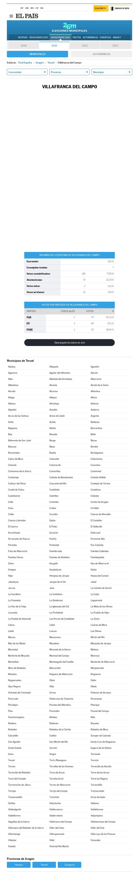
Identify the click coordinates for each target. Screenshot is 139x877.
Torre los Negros (99, 778)
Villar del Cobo (56, 828)
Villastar (12, 840)
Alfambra (95, 391)
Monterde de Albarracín (103, 662)
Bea (10, 434)
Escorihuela (14, 532)
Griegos (12, 569)
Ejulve (52, 520)
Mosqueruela (97, 668)
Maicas (11, 637)
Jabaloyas (13, 582)
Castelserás (14, 495)
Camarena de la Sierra (19, 471)
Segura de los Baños (101, 748)
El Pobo (53, 526)
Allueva (12, 403)
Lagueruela (96, 600)
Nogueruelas (14, 680)
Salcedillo (13, 735)
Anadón (53, 409)
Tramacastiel (97, 791)
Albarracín (96, 379)
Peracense (96, 698)
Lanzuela (12, 612)
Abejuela (53, 366)
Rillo (93, 717)
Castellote (54, 489)
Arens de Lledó (57, 416)
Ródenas (53, 723)
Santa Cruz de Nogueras (103, 741)
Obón (52, 680)
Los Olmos (96, 631)
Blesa (52, 446)
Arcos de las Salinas (18, 416)
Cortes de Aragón (99, 502)
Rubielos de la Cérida (60, 729)
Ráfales (53, 717)
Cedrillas (53, 495)
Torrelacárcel (56, 778)
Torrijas (12, 791)
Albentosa (13, 385)
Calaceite (54, 459)
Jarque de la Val (57, 582)
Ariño (11, 422)
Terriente (95, 754)
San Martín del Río (58, 741)
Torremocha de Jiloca (19, 784)
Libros (11, 625)
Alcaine (53, 385)
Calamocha (96, 459)
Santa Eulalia (14, 748)
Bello (93, 434)
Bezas (94, 440)
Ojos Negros (14, 686)
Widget (117, 37)
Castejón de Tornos (100, 483)
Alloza (94, 397)
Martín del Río (98, 637)
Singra (52, 754)
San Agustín (14, 741)
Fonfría (52, 539)
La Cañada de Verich (101, 588)
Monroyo (95, 655)
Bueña (52, 452)
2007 (115, 45)
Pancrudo (13, 698)
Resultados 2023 (39, 37)
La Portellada (56, 612)
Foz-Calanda (97, 545)
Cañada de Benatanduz (61, 477)
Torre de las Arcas (100, 772)
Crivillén (95, 508)
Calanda (12, 465)
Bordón (94, 446)
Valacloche (55, 803)
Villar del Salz (97, 828)
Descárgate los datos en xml (69, 342)
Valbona (95, 803)
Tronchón (54, 797)
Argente (95, 416)
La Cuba (95, 594)
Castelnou (96, 489)
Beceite (53, 434)
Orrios (52, 692)
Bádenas (95, 422)
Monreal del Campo (59, 655)
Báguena (12, 428)
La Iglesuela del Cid (59, 606)
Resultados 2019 (60, 37)
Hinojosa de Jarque (59, 575)
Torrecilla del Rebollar (19, 772)
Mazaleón (54, 643)
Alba (10, 379)
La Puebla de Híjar (100, 612)
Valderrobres (56, 815)
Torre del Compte (17, 778)
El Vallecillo (96, 526)
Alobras (94, 403)
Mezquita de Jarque (101, 643)
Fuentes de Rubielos (59, 557)
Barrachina (96, 428)
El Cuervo (13, 526)
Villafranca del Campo (60, 821)
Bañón (52, 428)
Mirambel (13, 649)
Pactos (77, 37)
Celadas (95, 495)
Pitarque (95, 705)
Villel (51, 840)
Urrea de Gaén (98, 797)
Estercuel (95, 532)
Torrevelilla (96, 784)
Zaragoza (69, 864)
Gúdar (94, 569)
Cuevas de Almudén (101, 514)
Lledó (11, 631)
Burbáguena (97, 452)
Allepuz (53, 397)
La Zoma (95, 618)
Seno (10, 754)
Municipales (37, 54)
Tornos (11, 766)
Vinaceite (95, 840)
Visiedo (12, 846)
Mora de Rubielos (17, 668)
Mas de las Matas (17, 643)
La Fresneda (14, 600)
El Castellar (96, 520)
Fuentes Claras (15, 557)
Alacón (94, 372)
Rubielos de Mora (99, 729)
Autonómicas (101, 54)
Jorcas (11, 588)
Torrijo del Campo (58, 791)
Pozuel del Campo (100, 711)
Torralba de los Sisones (61, 766)
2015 (54, 45)
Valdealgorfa (14, 809)
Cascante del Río (57, 483)
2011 (85, 45)
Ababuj (11, 366)
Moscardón (55, 668)
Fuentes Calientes (100, 551)
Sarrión (53, 748)
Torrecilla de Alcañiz (101, 766)
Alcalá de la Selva (100, 385)
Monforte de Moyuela (19, 655)
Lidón (52, 625)
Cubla (11, 514)
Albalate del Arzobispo (60, 379)
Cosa (10, 508)
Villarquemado (56, 834)
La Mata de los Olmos (101, 606)
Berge (52, 440)
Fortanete (54, 545)
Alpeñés (12, 409)
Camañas (95, 465)
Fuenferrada (55, 551)
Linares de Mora (99, 625)
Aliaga (11, 397)
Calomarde (55, 465)
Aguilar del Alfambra (59, 372)
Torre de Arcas (57, 772)
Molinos (94, 649)
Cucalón (53, 514)
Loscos (53, 631)
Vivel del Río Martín (59, 846)
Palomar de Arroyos (101, 692)
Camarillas (54, 471)
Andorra (95, 409)
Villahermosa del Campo (103, 821)
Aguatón (95, 366)
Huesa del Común (100, 575)
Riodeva (12, 723)
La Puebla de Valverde (19, 618)
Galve (11, 563)
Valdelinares (97, 809)
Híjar (10, 575)
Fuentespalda (97, 557)
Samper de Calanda (101, 735)
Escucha (53, 532)
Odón (93, 680)
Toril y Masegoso (57, 760)
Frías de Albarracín (17, 551)
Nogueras (96, 674)
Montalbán (13, 662)
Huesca (19, 864)
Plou (10, 711)
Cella (10, 502)
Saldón (52, 735)
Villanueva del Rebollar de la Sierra (26, 828)
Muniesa (12, 674)
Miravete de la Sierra (60, 649)
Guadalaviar (55, 569)
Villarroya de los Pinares (103, 834)
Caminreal (96, 471)
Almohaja (54, 403)
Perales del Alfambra (60, 705)
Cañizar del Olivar (17, 483)
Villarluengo (14, 834)
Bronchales (14, 452)
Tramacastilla (15, 797)
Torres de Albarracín (59, 784)
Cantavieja (13, 477)
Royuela (95, 723)
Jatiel (93, 582)
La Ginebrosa (56, 600)
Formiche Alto (98, 539)
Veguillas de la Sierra (19, 821)
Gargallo (53, 563)
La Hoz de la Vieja (17, 606)
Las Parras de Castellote (61, 618)
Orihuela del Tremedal (19, 692)
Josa (51, 588)
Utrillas (11, 803)
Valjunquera (97, 815)
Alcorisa (53, 391)
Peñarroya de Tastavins (61, 698)
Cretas (52, 508)
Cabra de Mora (15, 459)
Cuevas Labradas (17, 520)
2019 (24, 45)
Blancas (12, 446)
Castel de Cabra (16, 489)
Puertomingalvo (16, 717)
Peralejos (13, 705)
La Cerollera (14, 594)
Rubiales (12, 729)
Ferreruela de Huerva (19, 539)
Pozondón (54, 711)
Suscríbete (100, 8)
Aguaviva (12, 372)
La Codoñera (55, 594)
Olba (51, 686)
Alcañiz (12, 391)
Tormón (95, 760)
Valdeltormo (14, 815)
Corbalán (54, 502)
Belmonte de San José (19, 440)
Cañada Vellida (98, 477)
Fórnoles (12, 545)
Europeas (105, 37)
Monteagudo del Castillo (61, 662)
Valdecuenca (56, 809)
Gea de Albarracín (100, 563)
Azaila (52, 422)
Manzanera (55, 637)
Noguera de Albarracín (61, 674)
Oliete (94, 686)
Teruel (11, 760)
